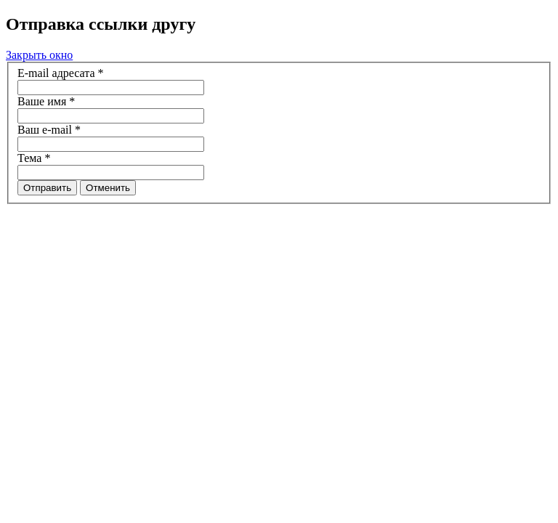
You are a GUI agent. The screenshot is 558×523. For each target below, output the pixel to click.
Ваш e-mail (49, 129)
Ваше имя (46, 101)
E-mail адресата (60, 73)
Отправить (47, 187)
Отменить (108, 187)
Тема (33, 158)
